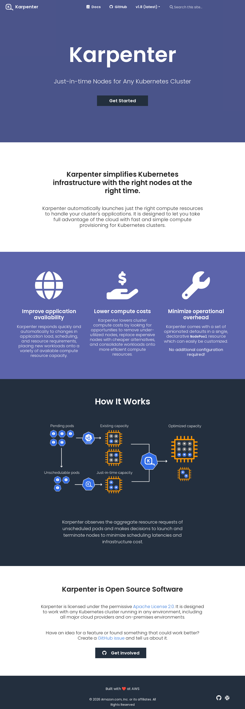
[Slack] (227, 698)
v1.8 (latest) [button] (146, 6)
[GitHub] (218, 698)
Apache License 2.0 (153, 606)
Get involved (120, 653)
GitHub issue (111, 638)
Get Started (122, 101)
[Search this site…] (204, 7)
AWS (135, 688)
